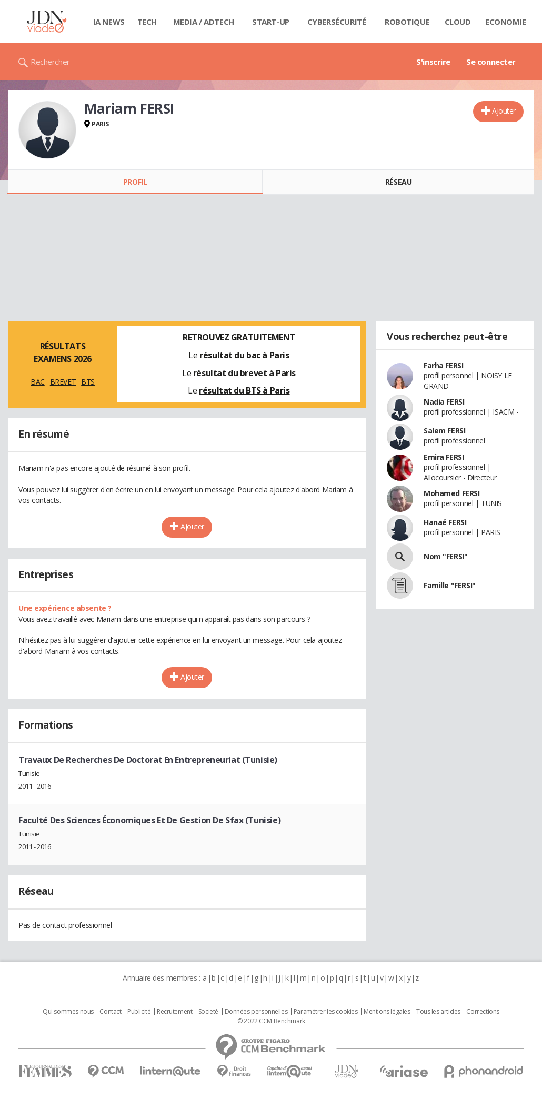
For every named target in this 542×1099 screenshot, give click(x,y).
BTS (88, 382)
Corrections (482, 1011)
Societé (208, 1011)
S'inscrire (433, 61)
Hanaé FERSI (445, 522)
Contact (110, 1011)
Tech (147, 21)
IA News (109, 21)
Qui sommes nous (68, 1011)
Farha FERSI (443, 365)
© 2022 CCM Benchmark (271, 1021)
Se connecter (491, 61)
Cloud (458, 21)
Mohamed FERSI (452, 493)
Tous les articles (438, 1011)
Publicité (138, 1011)
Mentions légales (387, 1011)
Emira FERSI (444, 457)
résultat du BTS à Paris (244, 390)
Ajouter (504, 111)
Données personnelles (256, 1011)
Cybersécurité (336, 21)
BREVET (63, 382)
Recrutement (174, 1011)
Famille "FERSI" (450, 585)
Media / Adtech (203, 21)
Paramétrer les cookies (326, 1011)
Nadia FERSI (444, 402)
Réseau (398, 182)
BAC (38, 382)
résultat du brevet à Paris (244, 373)
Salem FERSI (444, 431)
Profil (135, 182)
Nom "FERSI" (445, 556)
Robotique (407, 21)
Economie (505, 21)
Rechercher (50, 61)
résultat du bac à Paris (244, 355)
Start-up (270, 21)
